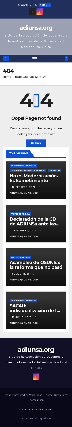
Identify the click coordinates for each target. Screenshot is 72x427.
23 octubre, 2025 (24, 230)
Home (7, 77)
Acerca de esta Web (41, 409)
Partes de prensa (20, 214)
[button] (61, 58)
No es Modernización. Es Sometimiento (34, 178)
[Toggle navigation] (35, 58)
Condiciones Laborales (23, 166)
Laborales (54, 170)
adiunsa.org (36, 27)
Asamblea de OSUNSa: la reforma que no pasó (36, 265)
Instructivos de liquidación (36, 418)
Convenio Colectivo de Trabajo (28, 170)
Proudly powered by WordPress (23, 395)
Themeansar (35, 400)
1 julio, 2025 (21, 273)
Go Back (36, 143)
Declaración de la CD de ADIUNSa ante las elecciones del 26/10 (33, 223)
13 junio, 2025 (22, 317)
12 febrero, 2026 (24, 187)
